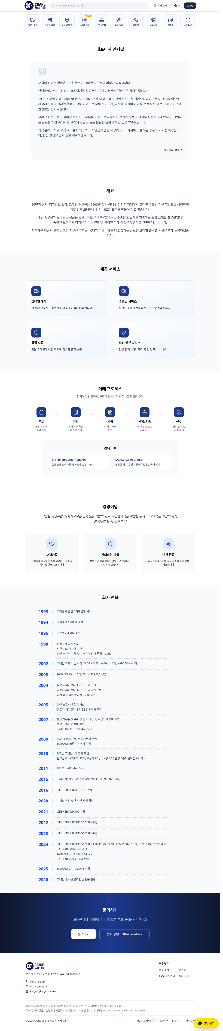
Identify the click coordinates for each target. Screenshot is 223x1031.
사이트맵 (190, 1020)
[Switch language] (177, 5)
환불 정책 (177, 1020)
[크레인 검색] (101, 5)
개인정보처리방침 (146, 1020)
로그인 (190, 5)
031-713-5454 (35, 981)
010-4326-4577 (36, 986)
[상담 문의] (206, 1023)
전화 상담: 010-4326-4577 (124, 934)
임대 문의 (184, 976)
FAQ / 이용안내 (167, 976)
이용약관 (163, 1020)
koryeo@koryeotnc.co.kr (42, 991)
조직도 (182, 970)
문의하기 (83, 934)
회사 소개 (160, 5)
